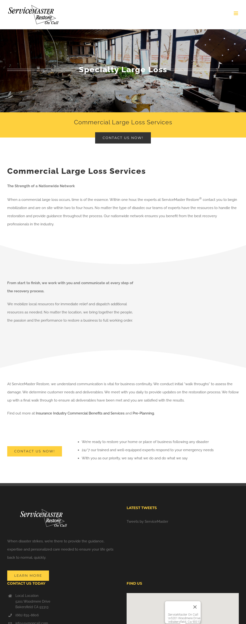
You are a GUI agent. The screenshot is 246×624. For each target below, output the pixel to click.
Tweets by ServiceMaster (147, 521)
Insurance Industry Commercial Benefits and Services (80, 413)
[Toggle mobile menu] (236, 13)
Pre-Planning (143, 413)
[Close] (195, 607)
